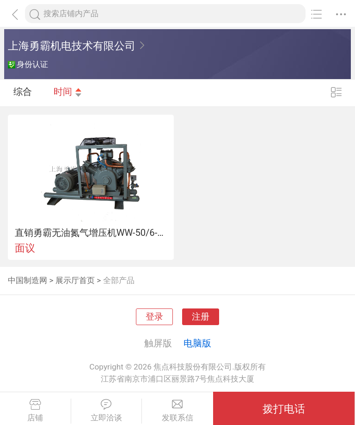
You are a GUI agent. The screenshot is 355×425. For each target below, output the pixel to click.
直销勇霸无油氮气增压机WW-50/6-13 (91, 232)
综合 (22, 92)
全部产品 (119, 280)
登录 (154, 317)
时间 (68, 92)
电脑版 (197, 343)
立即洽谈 (106, 410)
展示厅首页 (75, 280)
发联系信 (177, 410)
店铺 (35, 410)
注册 (200, 317)
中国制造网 (27, 280)
